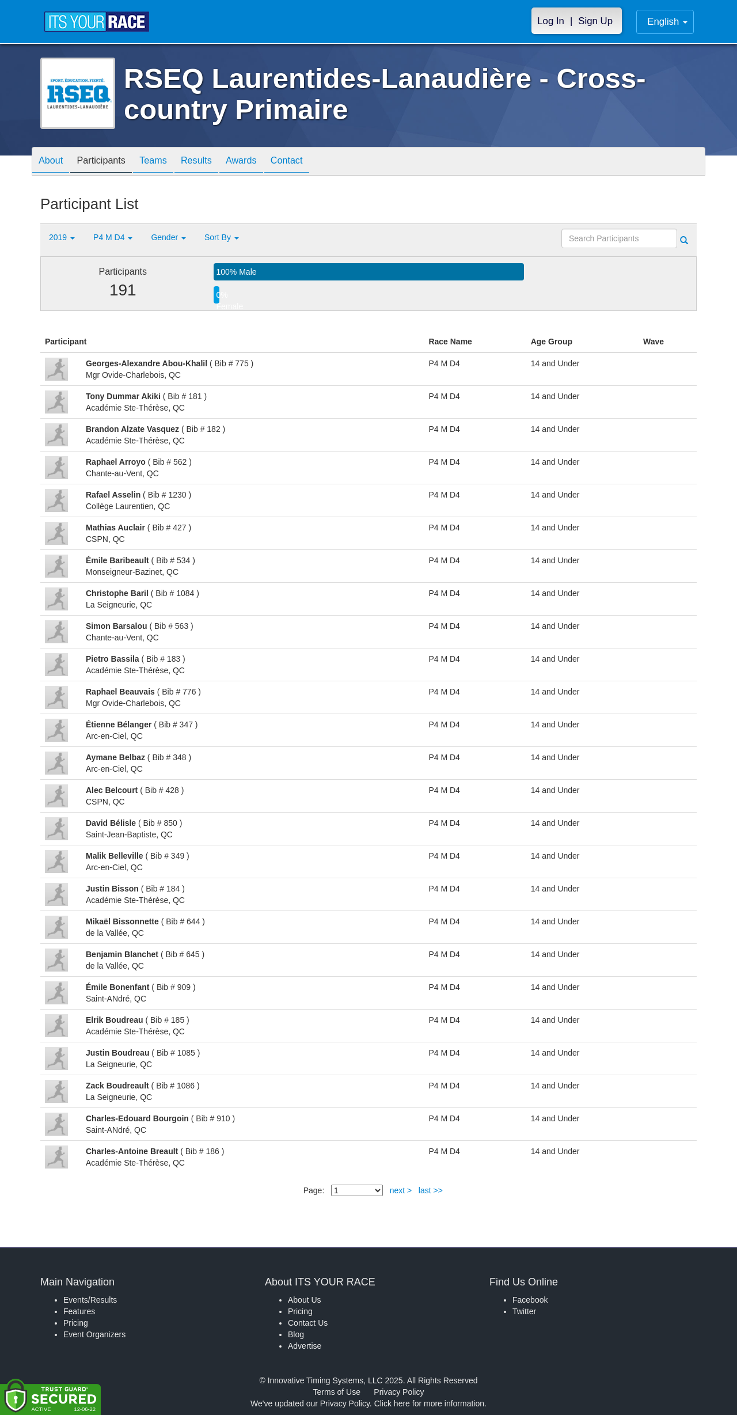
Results (216, 162)
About (53, 162)
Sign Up (595, 21)
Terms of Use (336, 1392)
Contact (318, 162)
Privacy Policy (399, 1392)
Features (79, 1311)
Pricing (75, 1322)
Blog (296, 1334)
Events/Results (90, 1299)
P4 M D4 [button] (112, 237)
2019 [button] (62, 237)
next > (401, 1190)
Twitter (524, 1311)
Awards (267, 162)
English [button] (667, 21)
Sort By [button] (221, 237)
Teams (168, 162)
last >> (431, 1190)
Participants (110, 162)
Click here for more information (429, 1403)
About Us (304, 1299)
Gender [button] (168, 237)
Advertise (304, 1345)
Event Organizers (94, 1334)
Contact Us (308, 1322)
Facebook (530, 1299)
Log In (550, 21)
